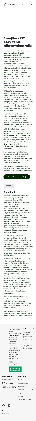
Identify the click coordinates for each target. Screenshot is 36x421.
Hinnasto (21, 396)
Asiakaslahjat (22, 386)
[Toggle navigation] (31, 4)
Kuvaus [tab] (9, 186)
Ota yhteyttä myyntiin (24, 399)
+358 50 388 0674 (9, 387)
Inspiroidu (21, 390)
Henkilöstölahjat (23, 383)
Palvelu (20, 380)
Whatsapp (9, 383)
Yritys (20, 393)
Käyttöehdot (5, 413)
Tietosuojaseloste (7, 411)
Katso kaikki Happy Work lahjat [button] (17, 177)
